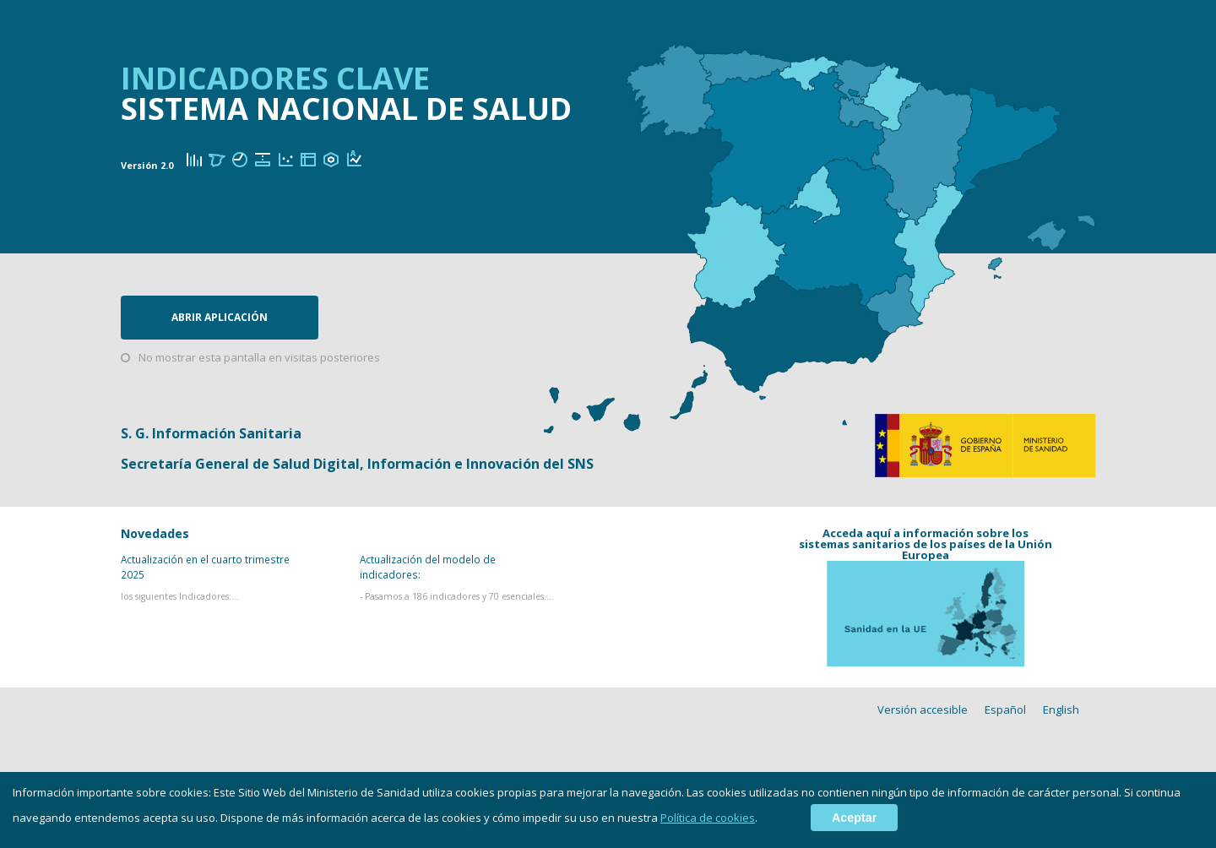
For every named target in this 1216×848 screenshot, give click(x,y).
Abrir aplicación (219, 317)
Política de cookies (707, 817)
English (1061, 709)
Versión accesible (922, 709)
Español (1005, 709)
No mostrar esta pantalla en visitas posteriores (259, 357)
